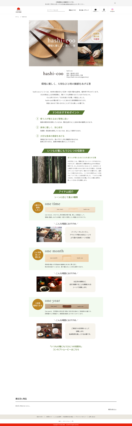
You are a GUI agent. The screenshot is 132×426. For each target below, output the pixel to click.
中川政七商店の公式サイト (69, 4)
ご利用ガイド (96, 11)
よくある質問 (57, 416)
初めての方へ (40, 416)
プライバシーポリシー (80, 416)
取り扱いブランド (84, 10)
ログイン (104, 11)
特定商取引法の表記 (68, 416)
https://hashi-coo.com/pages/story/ (78, 77)
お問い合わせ (92, 416)
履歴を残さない (112, 409)
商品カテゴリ (72, 10)
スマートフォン (66, 421)
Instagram (112, 11)
